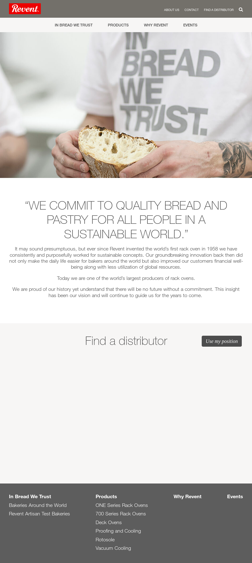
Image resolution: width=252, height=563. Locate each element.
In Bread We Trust (74, 25)
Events (190, 25)
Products (118, 25)
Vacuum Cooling (113, 548)
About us (171, 10)
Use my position (222, 341)
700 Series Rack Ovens (121, 514)
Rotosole (105, 540)
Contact (192, 10)
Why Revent (156, 25)
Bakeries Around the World (37, 505)
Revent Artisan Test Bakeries (39, 514)
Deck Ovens (109, 522)
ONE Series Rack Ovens (122, 505)
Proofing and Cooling (118, 531)
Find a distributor (219, 10)
